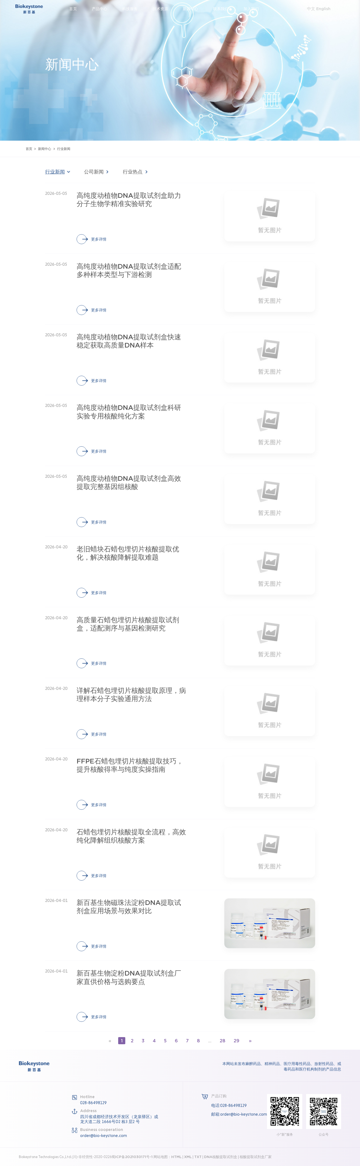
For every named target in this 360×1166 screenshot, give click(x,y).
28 (221, 1040)
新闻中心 (194, 9)
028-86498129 (93, 1102)
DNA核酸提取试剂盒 (220, 1157)
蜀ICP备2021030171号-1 (132, 1157)
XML (188, 1157)
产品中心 (103, 9)
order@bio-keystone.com (103, 1135)
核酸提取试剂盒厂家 (256, 1157)
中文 (308, 9)
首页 (76, 9)
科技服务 (133, 9)
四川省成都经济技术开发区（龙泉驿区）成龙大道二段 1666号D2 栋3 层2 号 (119, 1119)
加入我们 (254, 9)
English (320, 9)
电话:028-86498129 (229, 1105)
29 (234, 1040)
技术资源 (163, 9)
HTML (176, 1157)
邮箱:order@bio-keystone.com (239, 1114)
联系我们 (224, 9)
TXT (198, 1157)
